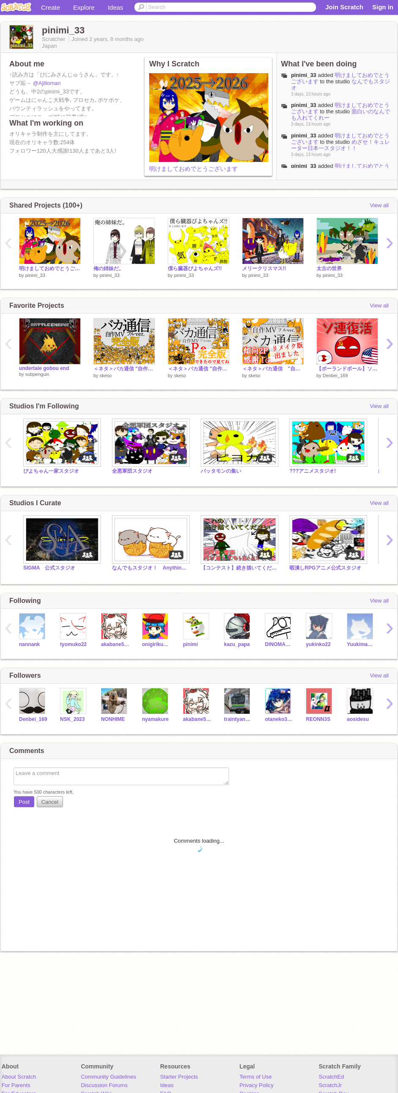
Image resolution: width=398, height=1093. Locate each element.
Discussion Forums (104, 1085)
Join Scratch (344, 7)
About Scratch (19, 1077)
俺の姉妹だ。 (108, 268)
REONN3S (318, 719)
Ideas (115, 7)
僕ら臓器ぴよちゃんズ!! (195, 268)
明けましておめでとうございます (193, 168)
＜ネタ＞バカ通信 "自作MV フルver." (273, 369)
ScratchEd (331, 1077)
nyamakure (155, 719)
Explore (84, 7)
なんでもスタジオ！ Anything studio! (150, 568)
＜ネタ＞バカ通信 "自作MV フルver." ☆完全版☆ (124, 369)
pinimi (190, 644)
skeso (106, 375)
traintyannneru (238, 719)
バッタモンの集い (221, 471)
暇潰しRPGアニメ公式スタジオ (325, 568)
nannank (29, 644)
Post (24, 802)
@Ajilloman (47, 83)
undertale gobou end (44, 368)
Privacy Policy (257, 1085)
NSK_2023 (72, 719)
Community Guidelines (108, 1077)
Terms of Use (256, 1077)
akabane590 (115, 644)
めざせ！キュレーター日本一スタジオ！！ (340, 145)
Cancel (49, 802)
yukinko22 (318, 644)
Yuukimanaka (361, 644)
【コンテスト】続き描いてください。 (239, 568)
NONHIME (113, 719)
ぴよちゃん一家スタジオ (51, 471)
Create (50, 7)
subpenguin (37, 374)
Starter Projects (179, 1077)
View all (379, 205)
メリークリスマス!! (264, 268)
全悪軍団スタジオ (132, 471)
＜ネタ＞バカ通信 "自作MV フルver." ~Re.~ (198, 369)
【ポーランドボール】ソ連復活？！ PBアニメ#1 (347, 369)
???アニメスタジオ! (312, 471)
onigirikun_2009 (156, 644)
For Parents (16, 1085)
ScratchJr (330, 1085)
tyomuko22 (73, 644)
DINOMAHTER (279, 644)
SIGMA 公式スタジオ (49, 568)
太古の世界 (329, 268)
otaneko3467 (279, 719)
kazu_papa (237, 644)
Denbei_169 (335, 375)
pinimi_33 (303, 75)
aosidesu (358, 719)
